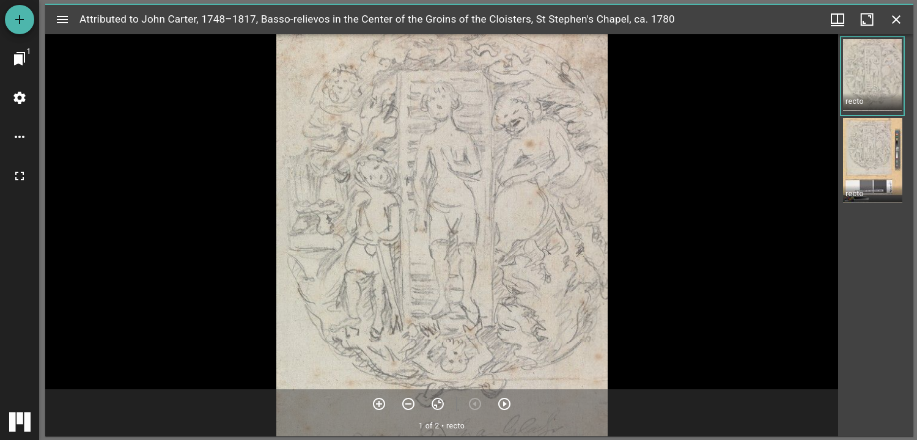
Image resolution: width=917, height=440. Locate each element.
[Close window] (896, 19)
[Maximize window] (867, 19)
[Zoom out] (408, 404)
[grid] (875, 235)
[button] (872, 76)
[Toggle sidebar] (62, 19)
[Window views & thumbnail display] (837, 19)
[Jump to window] (19, 58)
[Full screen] (19, 176)
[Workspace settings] (19, 97)
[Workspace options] (19, 137)
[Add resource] (19, 19)
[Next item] (504, 404)
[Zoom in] (379, 404)
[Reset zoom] (437, 404)
